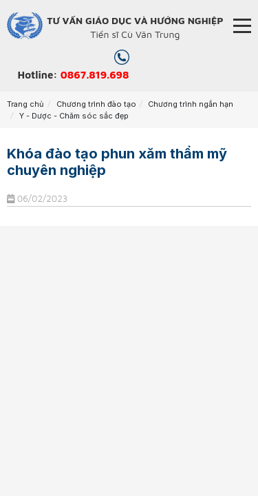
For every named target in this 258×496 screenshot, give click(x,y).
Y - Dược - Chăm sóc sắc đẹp (74, 116)
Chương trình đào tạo (96, 104)
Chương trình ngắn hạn (190, 104)
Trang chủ (25, 104)
